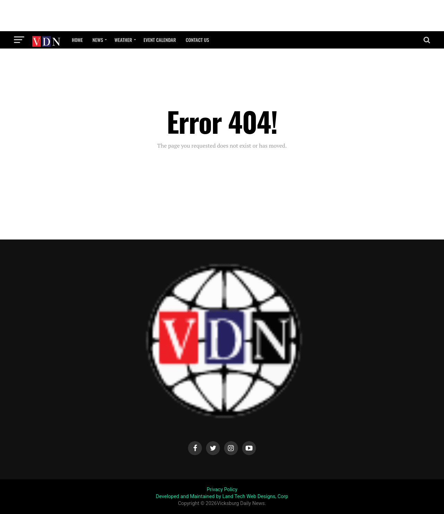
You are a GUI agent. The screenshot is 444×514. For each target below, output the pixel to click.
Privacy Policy (222, 490)
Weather (123, 39)
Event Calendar (160, 39)
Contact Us (197, 39)
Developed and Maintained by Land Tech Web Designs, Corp (222, 496)
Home (77, 39)
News (98, 39)
